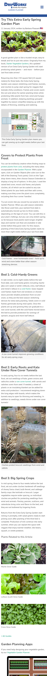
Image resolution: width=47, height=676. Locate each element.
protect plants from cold (11, 167)
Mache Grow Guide (9, 566)
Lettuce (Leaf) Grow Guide (12, 597)
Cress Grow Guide (8, 627)
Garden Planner (24, 170)
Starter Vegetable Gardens (17, 64)
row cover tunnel (23, 381)
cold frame (26, 289)
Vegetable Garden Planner (18, 652)
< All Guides (6, 636)
